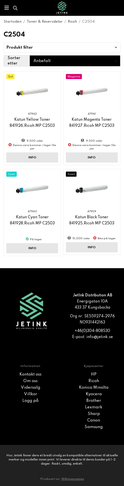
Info (32, 157)
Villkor (30, 394)
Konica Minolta (93, 387)
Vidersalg (30, 387)
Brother (93, 401)
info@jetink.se (99, 337)
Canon (93, 420)
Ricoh (93, 381)
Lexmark (93, 407)
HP (93, 374)
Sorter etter (14, 60)
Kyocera (94, 394)
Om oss (30, 381)
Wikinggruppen (72, 479)
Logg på (30, 401)
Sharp (94, 414)
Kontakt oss (30, 374)
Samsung (94, 427)
